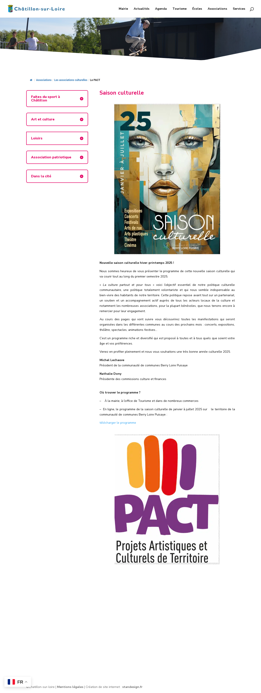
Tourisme (179, 9)
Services (239, 9)
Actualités (141, 9)
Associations (217, 9)
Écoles (197, 9)
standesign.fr (132, 687)
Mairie (123, 9)
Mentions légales (70, 687)
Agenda (161, 9)
